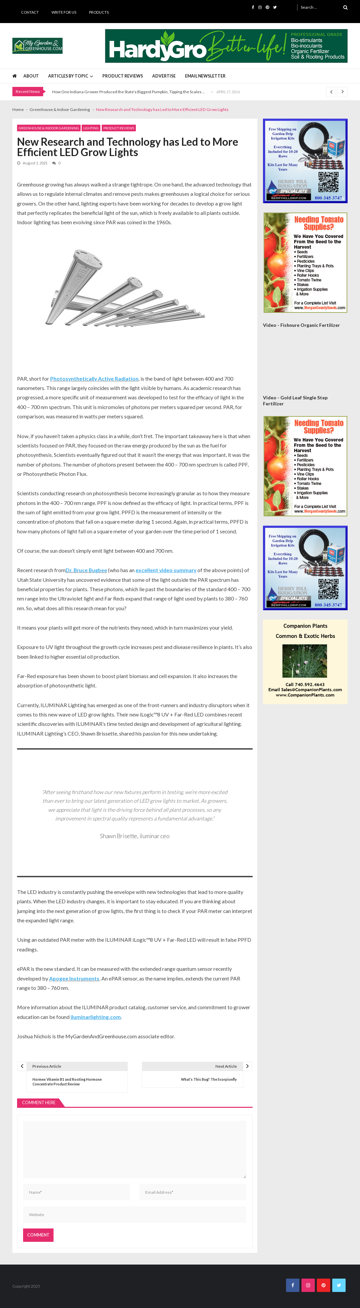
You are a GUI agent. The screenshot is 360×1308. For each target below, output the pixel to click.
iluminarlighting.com (96, 1017)
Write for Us (64, 12)
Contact (30, 12)
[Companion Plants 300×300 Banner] (305, 662)
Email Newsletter (205, 76)
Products (99, 12)
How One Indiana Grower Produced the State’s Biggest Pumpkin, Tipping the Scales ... (128, 91)
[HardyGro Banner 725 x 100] (226, 46)
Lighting (91, 128)
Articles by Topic (68, 76)
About (31, 76)
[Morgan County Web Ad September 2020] (305, 263)
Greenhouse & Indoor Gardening (49, 128)
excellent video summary (166, 570)
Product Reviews (122, 76)
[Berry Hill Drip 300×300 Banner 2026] (305, 161)
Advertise (164, 76)
